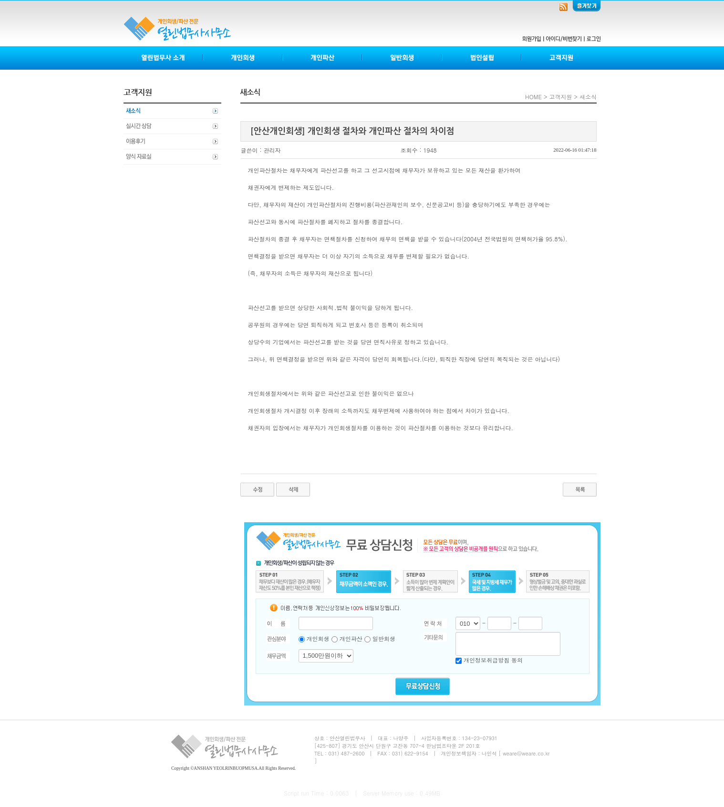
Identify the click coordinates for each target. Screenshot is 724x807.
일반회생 (402, 58)
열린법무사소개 (163, 58)
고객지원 (561, 58)
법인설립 (482, 58)
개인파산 (322, 58)
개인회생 (243, 58)
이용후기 (172, 141)
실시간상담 (172, 126)
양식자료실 (172, 157)
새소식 (172, 111)
